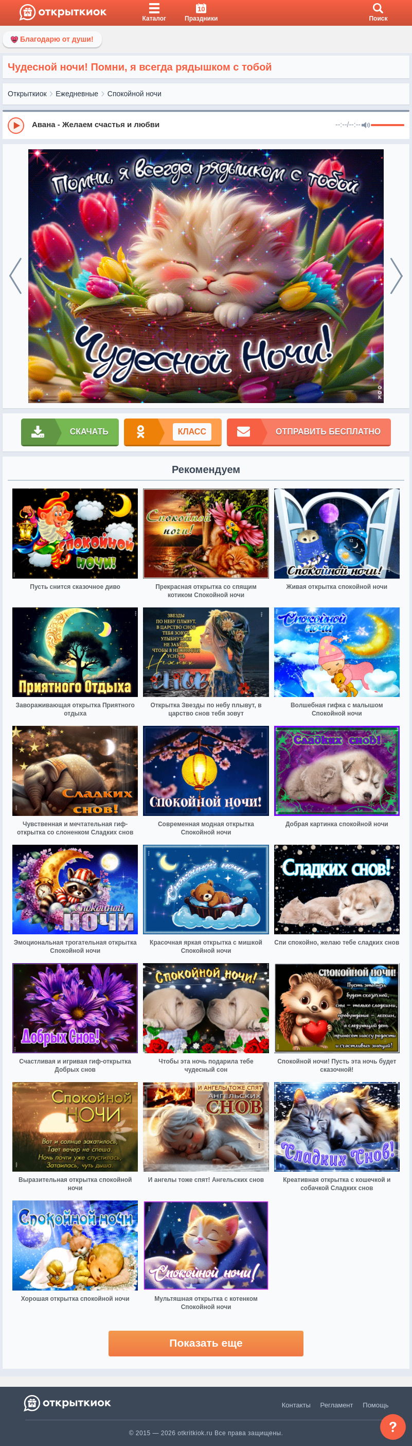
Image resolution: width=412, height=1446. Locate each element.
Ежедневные (77, 94)
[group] (206, 125)
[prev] (15, 276)
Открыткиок (27, 94)
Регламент (336, 1405)
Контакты (296, 1405)
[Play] (16, 125)
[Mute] (366, 125)
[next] (396, 276)
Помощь (375, 1405)
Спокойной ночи (135, 94)
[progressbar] (387, 125)
